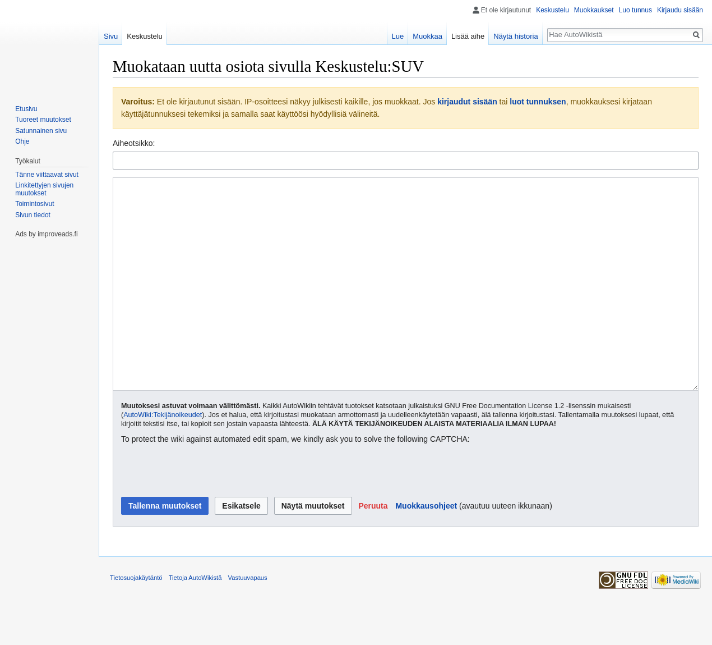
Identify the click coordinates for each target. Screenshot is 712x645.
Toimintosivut (34, 204)
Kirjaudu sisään (680, 10)
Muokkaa (427, 36)
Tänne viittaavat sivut (46, 175)
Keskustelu (552, 10)
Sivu (111, 36)
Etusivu (26, 109)
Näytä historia (515, 36)
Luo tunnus (635, 10)
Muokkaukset (594, 10)
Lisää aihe (467, 36)
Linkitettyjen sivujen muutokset (44, 189)
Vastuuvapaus (247, 619)
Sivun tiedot (32, 215)
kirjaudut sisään (467, 101)
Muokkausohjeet (426, 547)
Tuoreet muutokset (43, 119)
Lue (398, 36)
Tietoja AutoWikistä (195, 619)
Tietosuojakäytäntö (136, 619)
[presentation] (206, 513)
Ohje (22, 141)
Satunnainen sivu (41, 131)
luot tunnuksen (538, 101)
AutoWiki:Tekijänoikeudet (162, 457)
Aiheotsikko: (134, 143)
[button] (373, 548)
